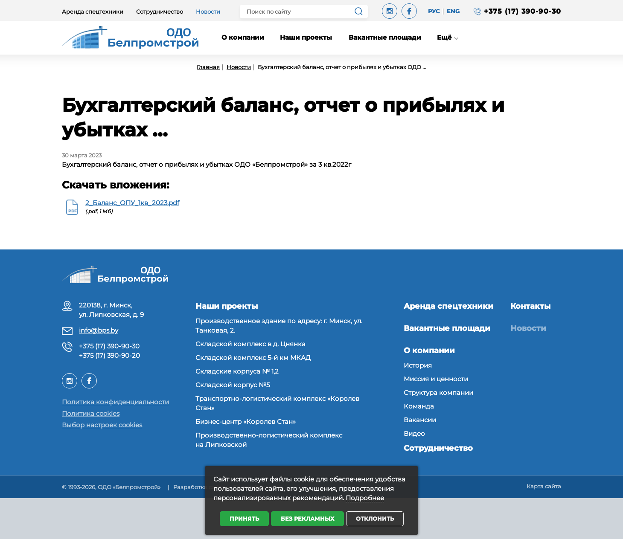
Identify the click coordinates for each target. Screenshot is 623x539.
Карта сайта (544, 486)
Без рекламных (307, 518)
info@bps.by (98, 330)
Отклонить (375, 518)
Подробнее (365, 498)
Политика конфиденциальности (115, 402)
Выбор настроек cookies (102, 425)
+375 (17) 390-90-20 (109, 355)
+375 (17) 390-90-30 (109, 346)
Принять (244, 518)
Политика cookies (90, 413)
